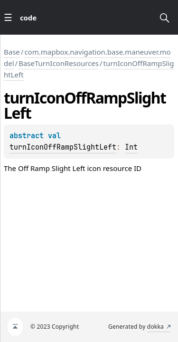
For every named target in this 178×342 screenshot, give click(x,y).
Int (131, 147)
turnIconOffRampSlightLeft (62, 147)
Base (12, 52)
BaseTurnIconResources (59, 63)
